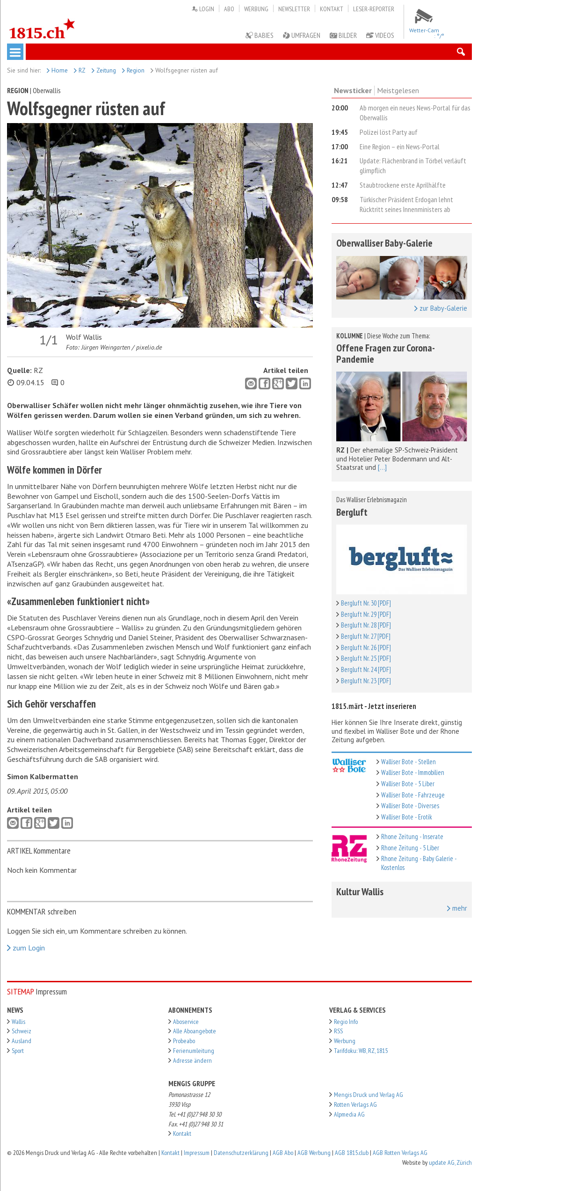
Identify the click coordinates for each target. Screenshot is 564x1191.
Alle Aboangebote (194, 1031)
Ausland (21, 1041)
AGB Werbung (314, 1152)
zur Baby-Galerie (440, 308)
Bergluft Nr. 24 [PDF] (366, 669)
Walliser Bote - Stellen (408, 761)
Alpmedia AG (349, 1114)
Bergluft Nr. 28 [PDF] (366, 625)
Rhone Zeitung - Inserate (412, 836)
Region (133, 70)
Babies (260, 35)
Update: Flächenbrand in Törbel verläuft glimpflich (413, 165)
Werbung (256, 9)
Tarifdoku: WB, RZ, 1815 (361, 1050)
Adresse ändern (192, 1060)
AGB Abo (283, 1152)
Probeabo (184, 1041)
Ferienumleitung (193, 1050)
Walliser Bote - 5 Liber (407, 783)
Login (202, 9)
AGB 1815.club (352, 1152)
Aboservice (186, 1021)
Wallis (18, 1021)
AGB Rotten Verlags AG (400, 1152)
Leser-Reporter (373, 9)
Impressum (197, 1152)
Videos (380, 35)
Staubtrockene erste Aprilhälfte (403, 185)
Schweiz (21, 1031)
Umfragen (301, 35)
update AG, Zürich (450, 1162)
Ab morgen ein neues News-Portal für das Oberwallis (415, 112)
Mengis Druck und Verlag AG (368, 1094)
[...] (382, 467)
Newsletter (294, 9)
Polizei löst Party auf (389, 132)
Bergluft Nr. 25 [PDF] (366, 658)
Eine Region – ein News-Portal (400, 146)
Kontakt (331, 9)
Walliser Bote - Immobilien (412, 772)
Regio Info (346, 1021)
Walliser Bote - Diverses (410, 805)
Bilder (343, 35)
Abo (229, 9)
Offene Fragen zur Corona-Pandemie (385, 353)
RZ (80, 70)
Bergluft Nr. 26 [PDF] (366, 647)
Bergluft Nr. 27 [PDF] (365, 636)
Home (57, 70)
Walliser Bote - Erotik (406, 816)
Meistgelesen (398, 90)
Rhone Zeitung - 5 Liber (410, 847)
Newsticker (353, 90)
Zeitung (104, 70)
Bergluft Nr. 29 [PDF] (366, 614)
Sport (18, 1050)
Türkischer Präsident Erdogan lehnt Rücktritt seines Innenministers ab (406, 204)
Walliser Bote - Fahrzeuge (413, 794)
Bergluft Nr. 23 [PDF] (366, 680)
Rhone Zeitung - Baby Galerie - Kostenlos (418, 863)
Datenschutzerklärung (241, 1152)
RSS (338, 1031)
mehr (457, 908)
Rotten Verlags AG (355, 1104)
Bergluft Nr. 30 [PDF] (366, 603)
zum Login (26, 947)
